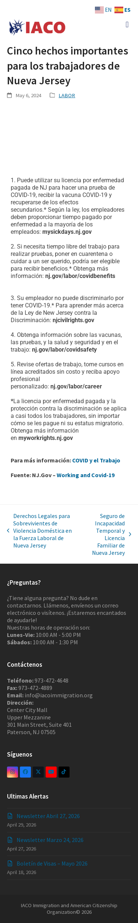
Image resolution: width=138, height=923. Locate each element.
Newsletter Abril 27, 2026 (48, 816)
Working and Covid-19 (85, 475)
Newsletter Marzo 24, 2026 (50, 839)
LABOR (67, 95)
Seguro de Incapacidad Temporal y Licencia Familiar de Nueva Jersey (107, 534)
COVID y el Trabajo (96, 460)
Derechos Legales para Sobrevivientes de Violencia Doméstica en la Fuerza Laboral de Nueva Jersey (39, 530)
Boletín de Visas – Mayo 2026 (52, 863)
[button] (127, 24)
